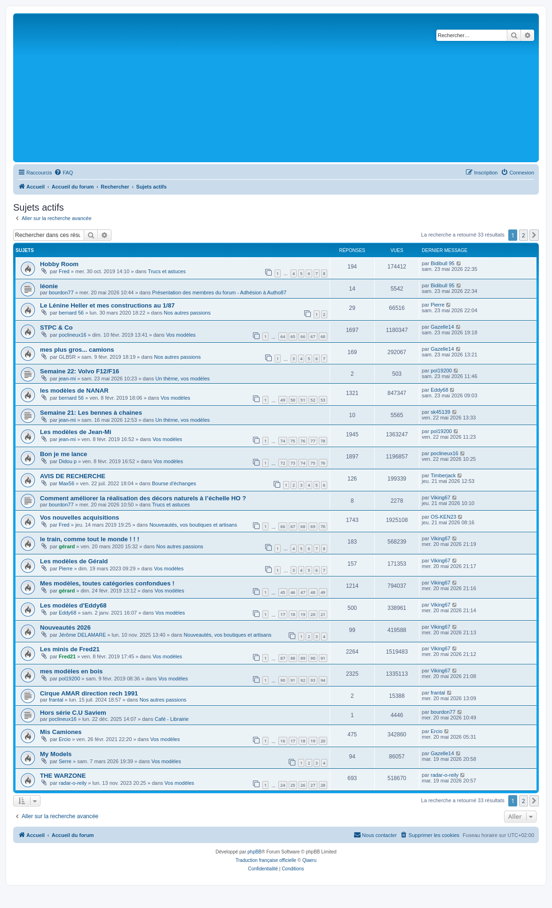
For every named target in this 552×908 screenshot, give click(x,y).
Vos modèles (181, 335)
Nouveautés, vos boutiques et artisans (193, 525)
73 (293, 463)
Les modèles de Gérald (74, 561)
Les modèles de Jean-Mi (75, 431)
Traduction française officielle (266, 860)
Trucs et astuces (167, 271)
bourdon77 (61, 292)
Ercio (65, 739)
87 (282, 658)
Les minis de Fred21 (70, 649)
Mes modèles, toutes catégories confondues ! (107, 583)
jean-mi (67, 378)
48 (312, 592)
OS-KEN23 (443, 517)
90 (312, 658)
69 (312, 526)
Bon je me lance (63, 454)
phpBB (254, 851)
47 (302, 592)
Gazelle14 (442, 327)
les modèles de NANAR (74, 390)
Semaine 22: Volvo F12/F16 (79, 371)
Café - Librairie (172, 719)
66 (302, 336)
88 (293, 658)
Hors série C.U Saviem (73, 712)
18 (293, 614)
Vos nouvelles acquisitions (79, 517)
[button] (534, 235)
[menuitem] (63, 172)
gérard (67, 546)
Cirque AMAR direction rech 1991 (89, 693)
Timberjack (443, 475)
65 (293, 336)
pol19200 (441, 370)
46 (293, 592)
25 (293, 785)
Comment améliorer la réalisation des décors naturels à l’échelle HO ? (143, 498)
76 (302, 441)
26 (302, 785)
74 (282, 441)
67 (312, 336)
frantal (56, 700)
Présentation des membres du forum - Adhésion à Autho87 (219, 292)
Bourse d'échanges (174, 483)
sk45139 (440, 412)
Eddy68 (439, 390)
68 (323, 336)
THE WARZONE (63, 775)
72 (282, 463)
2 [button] (523, 235)
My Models (55, 754)
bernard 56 (71, 313)
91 (323, 658)
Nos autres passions (187, 313)
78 (323, 441)
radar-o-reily (73, 783)
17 (282, 614)
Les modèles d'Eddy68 (73, 605)
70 (323, 526)
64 (282, 336)
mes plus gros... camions (77, 349)
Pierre (437, 305)
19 (302, 614)
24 (282, 785)
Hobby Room (59, 264)
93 (312, 680)
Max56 (66, 483)
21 (323, 614)
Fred (64, 271)
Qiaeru (309, 860)
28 (323, 785)
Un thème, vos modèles (183, 378)
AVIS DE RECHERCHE (72, 476)
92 (302, 680)
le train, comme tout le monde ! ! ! (89, 539)
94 (323, 680)
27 (312, 785)
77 (312, 441)
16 (282, 741)
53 (323, 400)
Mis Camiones (61, 731)
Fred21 (67, 656)
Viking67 (440, 497)
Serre (65, 761)
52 (312, 400)
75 (293, 441)
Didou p (68, 461)
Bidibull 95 (443, 263)
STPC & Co (56, 327)
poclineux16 (73, 335)
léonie (49, 286)
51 (302, 400)
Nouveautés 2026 (65, 627)
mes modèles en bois (71, 671)
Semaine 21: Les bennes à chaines (91, 412)
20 (312, 614)
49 (282, 400)
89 (302, 658)
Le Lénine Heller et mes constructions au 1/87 (107, 305)
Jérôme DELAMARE (82, 635)
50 (293, 400)
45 (282, 592)
